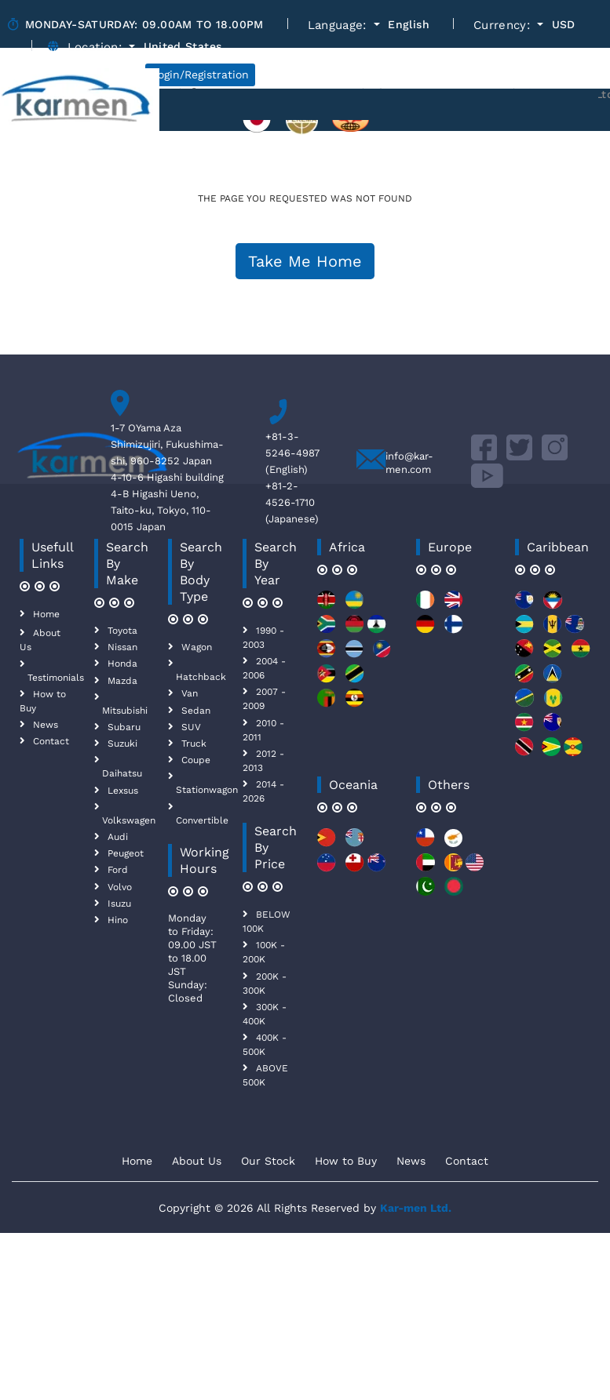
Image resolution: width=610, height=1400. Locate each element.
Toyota (122, 630)
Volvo (120, 887)
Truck (193, 743)
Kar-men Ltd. (415, 1208)
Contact (51, 741)
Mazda (122, 680)
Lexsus (123, 790)
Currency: (504, 25)
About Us (196, 1161)
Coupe (195, 760)
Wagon (196, 647)
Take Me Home (305, 261)
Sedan (195, 710)
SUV (191, 727)
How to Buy (346, 1161)
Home (46, 614)
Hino (118, 920)
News (45, 724)
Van (189, 693)
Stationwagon (207, 789)
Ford (118, 869)
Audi (118, 836)
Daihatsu (122, 773)
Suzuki (122, 743)
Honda (122, 663)
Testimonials (55, 677)
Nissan (122, 647)
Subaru (124, 727)
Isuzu (119, 903)
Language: (339, 25)
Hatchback (201, 676)
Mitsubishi (125, 710)
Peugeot (126, 853)
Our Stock (268, 1161)
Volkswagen (128, 820)
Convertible (202, 820)
